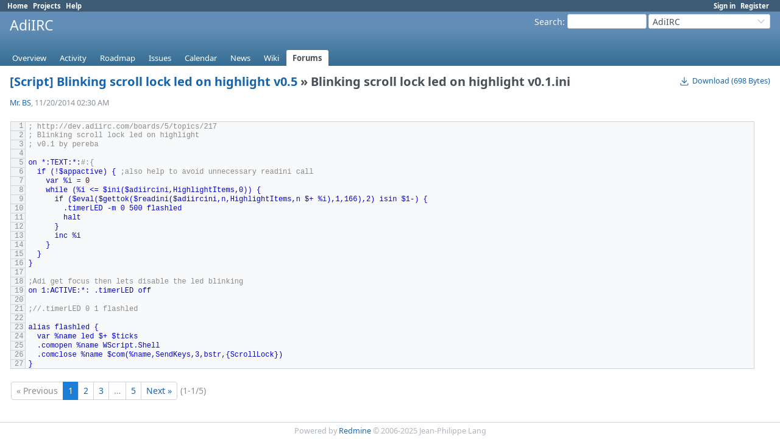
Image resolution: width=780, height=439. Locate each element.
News (240, 57)
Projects (47, 5)
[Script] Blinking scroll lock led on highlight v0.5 (153, 81)
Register (754, 5)
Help (74, 5)
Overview (29, 57)
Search (548, 21)
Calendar (201, 57)
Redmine (355, 431)
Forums (307, 57)
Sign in (725, 5)
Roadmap (117, 57)
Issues (160, 57)
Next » (159, 390)
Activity (73, 57)
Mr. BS (20, 103)
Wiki (271, 57)
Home (17, 5)
